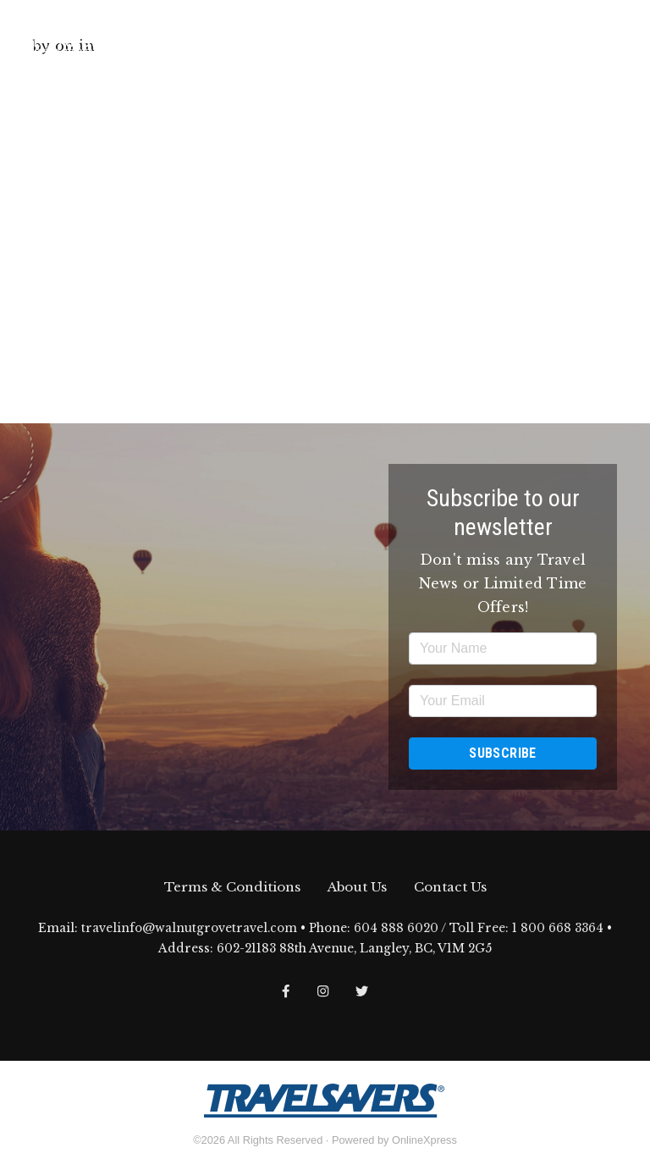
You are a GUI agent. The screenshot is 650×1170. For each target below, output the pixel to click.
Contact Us (450, 887)
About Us (357, 887)
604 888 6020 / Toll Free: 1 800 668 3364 (478, 928)
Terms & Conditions (232, 887)
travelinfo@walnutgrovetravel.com (189, 928)
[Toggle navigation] (623, 36)
